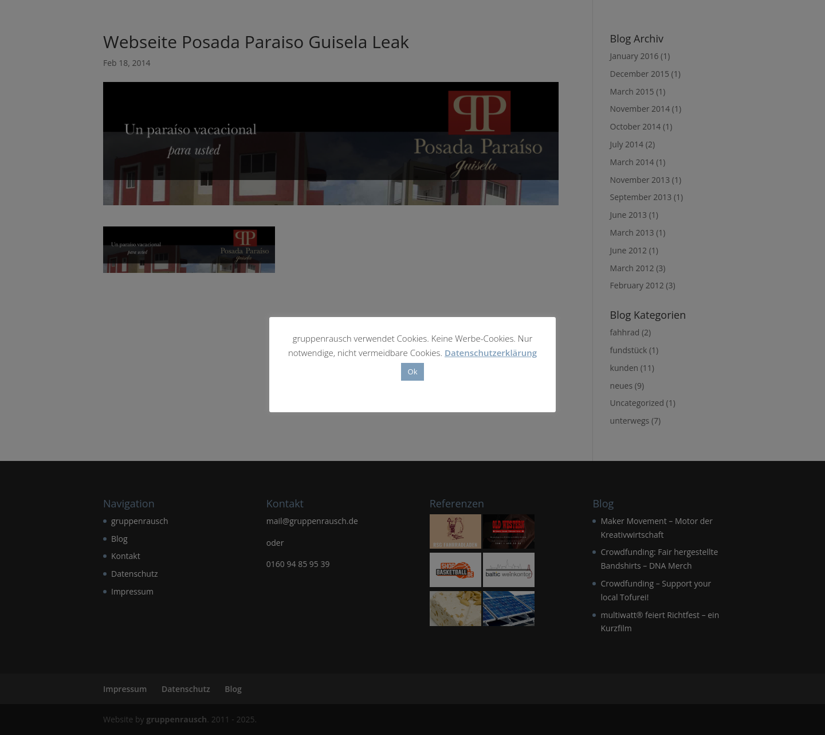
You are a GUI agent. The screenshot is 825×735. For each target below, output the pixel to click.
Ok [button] (413, 371)
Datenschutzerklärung (491, 352)
